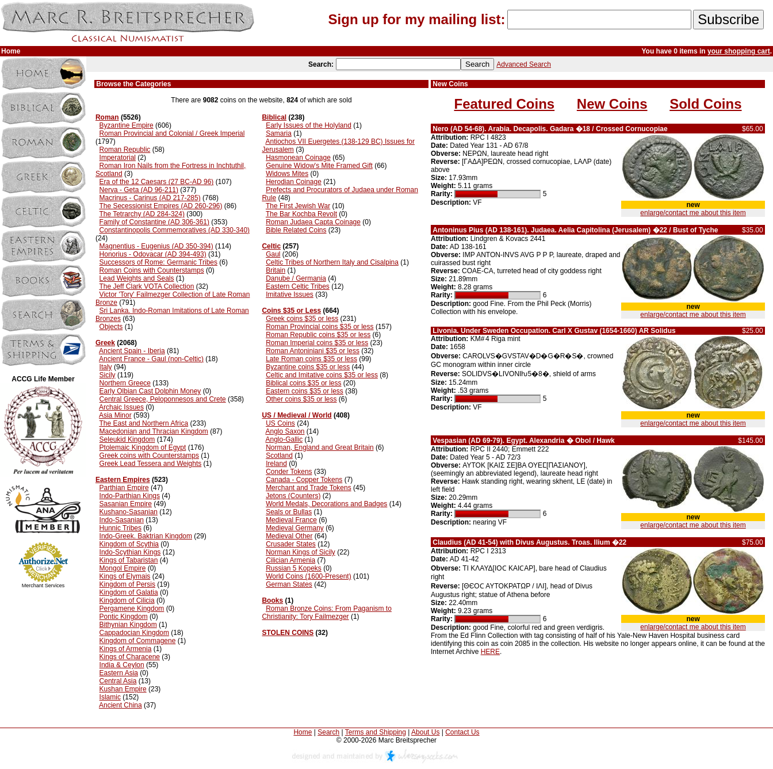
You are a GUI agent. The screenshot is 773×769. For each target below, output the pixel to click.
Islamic (110, 697)
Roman (107, 117)
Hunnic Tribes (120, 528)
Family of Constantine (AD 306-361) (154, 222)
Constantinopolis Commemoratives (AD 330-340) (175, 230)
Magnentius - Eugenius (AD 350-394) (156, 246)
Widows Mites (287, 174)
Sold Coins (705, 104)
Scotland (279, 456)
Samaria (279, 133)
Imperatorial (118, 158)
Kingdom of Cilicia (127, 600)
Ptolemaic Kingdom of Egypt (143, 447)
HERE (490, 652)
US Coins (280, 423)
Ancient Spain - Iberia (132, 351)
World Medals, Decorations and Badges (326, 504)
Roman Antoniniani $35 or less (312, 351)
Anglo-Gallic (284, 439)
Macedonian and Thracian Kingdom (154, 431)
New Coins (612, 104)
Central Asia (118, 681)
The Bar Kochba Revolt (301, 214)
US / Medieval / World (296, 415)
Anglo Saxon (284, 431)
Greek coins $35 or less (302, 319)
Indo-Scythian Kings (130, 552)
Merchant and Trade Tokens (308, 488)
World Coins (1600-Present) (308, 576)
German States (289, 584)
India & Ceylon (122, 665)
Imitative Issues (289, 294)
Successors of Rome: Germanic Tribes (158, 262)
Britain (275, 270)
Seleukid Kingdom (127, 439)
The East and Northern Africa (143, 423)
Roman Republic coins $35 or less (318, 335)
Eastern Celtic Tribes (298, 286)
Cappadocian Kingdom (134, 633)
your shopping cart (738, 51)
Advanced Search (523, 64)
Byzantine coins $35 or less (308, 367)
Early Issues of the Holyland (308, 125)
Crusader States (291, 544)
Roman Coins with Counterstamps (152, 270)
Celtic (271, 246)
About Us (425, 732)
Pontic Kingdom (124, 617)
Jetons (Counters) (293, 496)
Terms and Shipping (375, 732)
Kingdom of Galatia (129, 592)
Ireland (276, 464)
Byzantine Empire (127, 125)
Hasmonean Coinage (298, 158)
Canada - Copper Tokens (304, 480)
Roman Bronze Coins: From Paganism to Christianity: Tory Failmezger (326, 613)
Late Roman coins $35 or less (311, 359)
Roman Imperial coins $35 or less (317, 343)
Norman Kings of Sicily (300, 552)
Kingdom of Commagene (138, 641)
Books (272, 600)
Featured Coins (504, 104)
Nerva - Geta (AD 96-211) (139, 190)
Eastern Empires (122, 480)
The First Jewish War (298, 206)
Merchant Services (43, 585)
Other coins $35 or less (301, 399)
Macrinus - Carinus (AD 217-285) (150, 198)
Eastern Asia (119, 673)
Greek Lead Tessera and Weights (151, 464)
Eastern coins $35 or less (304, 391)
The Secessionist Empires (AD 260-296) (160, 206)
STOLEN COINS (287, 633)
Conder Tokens (289, 472)
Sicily (108, 375)
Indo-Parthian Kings (130, 496)
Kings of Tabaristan (129, 560)
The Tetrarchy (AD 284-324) (142, 214)
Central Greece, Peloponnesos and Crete (163, 399)
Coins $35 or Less (291, 311)
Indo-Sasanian (122, 520)
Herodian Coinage (294, 182)
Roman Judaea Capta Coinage (313, 222)
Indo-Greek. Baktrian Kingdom (146, 536)
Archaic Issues (121, 407)
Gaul (273, 254)
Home (302, 732)
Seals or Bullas (289, 512)
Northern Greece (125, 383)
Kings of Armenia (126, 649)
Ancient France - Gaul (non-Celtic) (151, 359)
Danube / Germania (296, 278)
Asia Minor (115, 415)
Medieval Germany (295, 528)
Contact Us (462, 732)
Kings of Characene (130, 657)
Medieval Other (289, 536)
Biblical (274, 117)
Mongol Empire (123, 568)
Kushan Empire (123, 689)
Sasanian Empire (126, 504)
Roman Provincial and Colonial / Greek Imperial (172, 133)
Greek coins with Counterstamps (149, 456)
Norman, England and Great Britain (319, 447)
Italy (106, 367)
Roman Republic (125, 150)
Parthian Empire (124, 488)
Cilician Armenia (290, 560)
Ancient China (120, 705)
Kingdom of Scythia (129, 544)
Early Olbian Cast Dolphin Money (150, 391)
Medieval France (291, 520)
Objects (111, 327)
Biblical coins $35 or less (303, 383)
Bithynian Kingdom (128, 625)
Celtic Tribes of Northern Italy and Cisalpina (332, 262)
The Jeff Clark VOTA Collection (146, 286)
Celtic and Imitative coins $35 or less (322, 375)
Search (328, 732)
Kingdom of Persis (127, 584)
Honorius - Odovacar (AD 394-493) (153, 254)
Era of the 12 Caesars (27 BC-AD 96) (157, 182)
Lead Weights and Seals (137, 278)
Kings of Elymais (125, 576)
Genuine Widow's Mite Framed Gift (319, 166)
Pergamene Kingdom (132, 609)
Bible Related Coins (296, 230)
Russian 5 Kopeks (294, 568)
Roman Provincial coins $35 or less (319, 327)
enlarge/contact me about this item (692, 213)
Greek (105, 343)
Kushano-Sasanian (129, 512)
